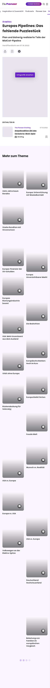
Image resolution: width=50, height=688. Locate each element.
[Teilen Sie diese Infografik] (5, 51)
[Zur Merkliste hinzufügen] (12, 51)
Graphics (6, 21)
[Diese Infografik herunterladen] (19, 51)
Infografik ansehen (25, 75)
